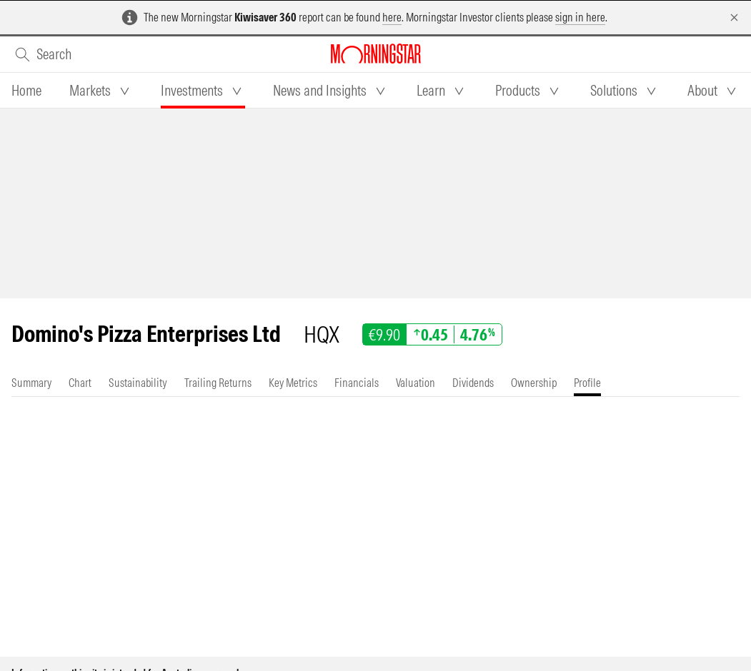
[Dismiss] (734, 17)
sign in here (580, 17)
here (392, 17)
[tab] (26, 91)
